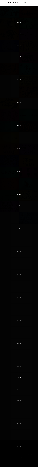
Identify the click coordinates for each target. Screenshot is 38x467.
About (17, 2)
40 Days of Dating (10, 2)
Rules (25, 2)
